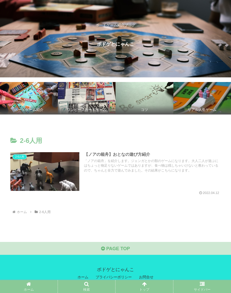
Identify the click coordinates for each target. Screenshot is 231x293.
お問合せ (146, 277)
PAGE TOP (115, 248)
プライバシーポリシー (114, 277)
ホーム (83, 277)
